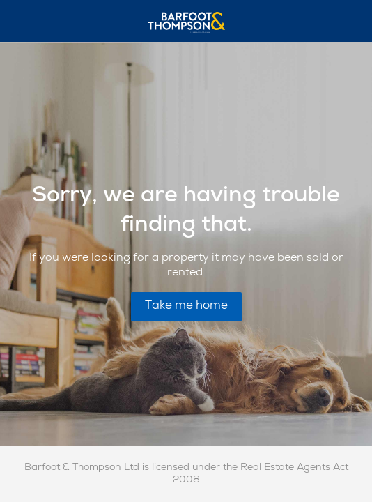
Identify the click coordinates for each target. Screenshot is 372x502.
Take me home (186, 306)
